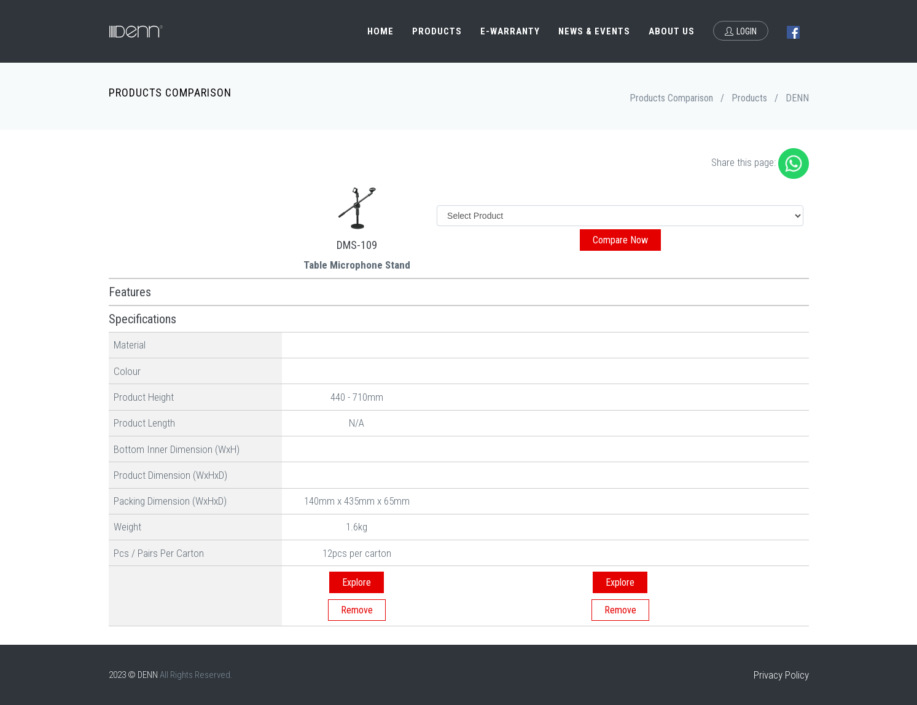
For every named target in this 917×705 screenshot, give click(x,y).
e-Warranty (510, 31)
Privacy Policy (781, 675)
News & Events (594, 31)
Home (380, 31)
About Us (672, 31)
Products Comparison (671, 98)
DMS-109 (357, 244)
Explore (356, 582)
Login (741, 31)
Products (437, 31)
